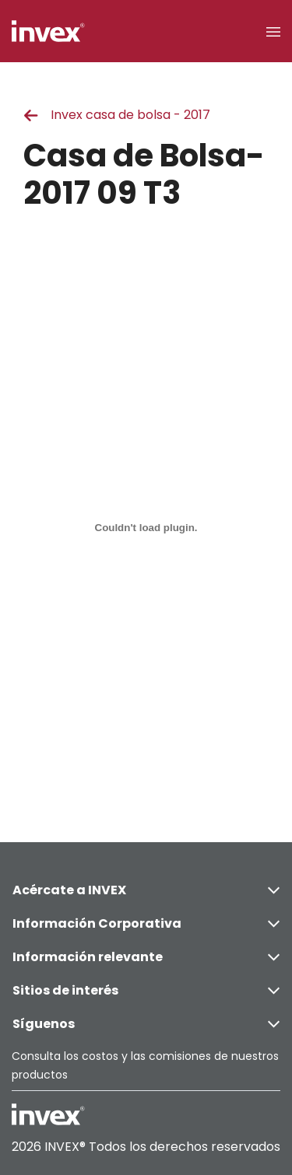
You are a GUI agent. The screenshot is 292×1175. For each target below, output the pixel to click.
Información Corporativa (146, 923)
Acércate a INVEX (146, 890)
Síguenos (146, 1024)
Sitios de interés (146, 990)
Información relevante (146, 957)
